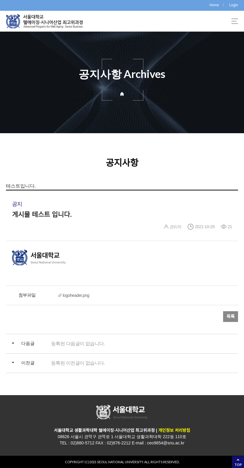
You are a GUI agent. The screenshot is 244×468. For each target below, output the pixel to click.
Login (233, 5)
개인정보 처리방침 (173, 430)
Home (214, 5)
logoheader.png (76, 295)
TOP (238, 465)
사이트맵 (234, 21)
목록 (230, 316)
